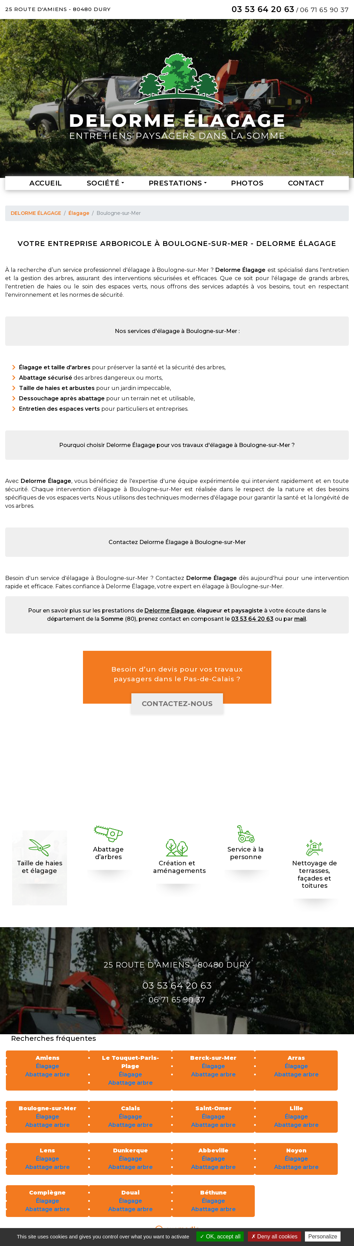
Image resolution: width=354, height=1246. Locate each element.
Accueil (45, 183)
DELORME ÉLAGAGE (36, 213)
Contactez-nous (177, 704)
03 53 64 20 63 (263, 9)
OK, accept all (220, 1236)
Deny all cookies (274, 1236)
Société (103, 183)
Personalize (322, 1236)
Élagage (78, 213)
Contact (306, 183)
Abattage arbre (47, 1074)
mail (300, 619)
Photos (247, 183)
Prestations (175, 183)
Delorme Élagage (169, 610)
